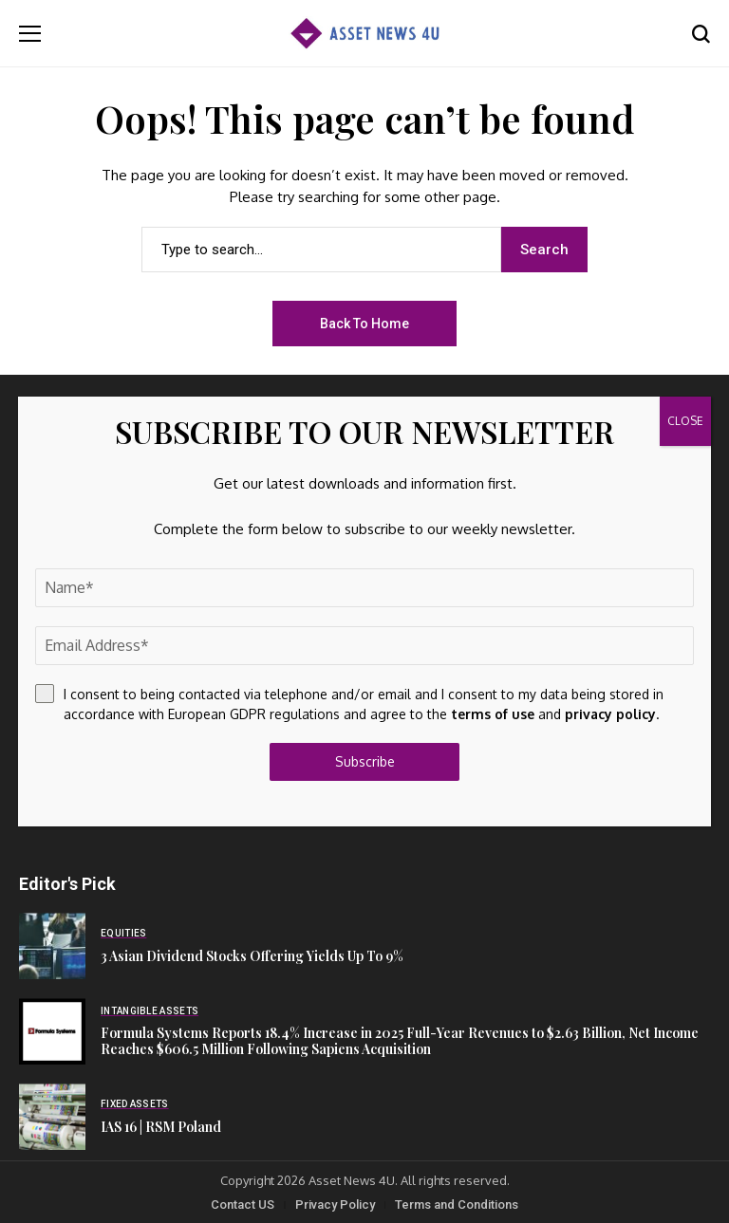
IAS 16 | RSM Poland (161, 1127)
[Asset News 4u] (364, 33)
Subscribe (365, 761)
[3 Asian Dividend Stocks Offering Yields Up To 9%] (52, 946)
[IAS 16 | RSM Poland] (52, 1117)
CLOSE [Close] (685, 421)
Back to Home (364, 323)
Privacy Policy (335, 1204)
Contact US (242, 1204)
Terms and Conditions (456, 1204)
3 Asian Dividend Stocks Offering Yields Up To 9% (252, 956)
